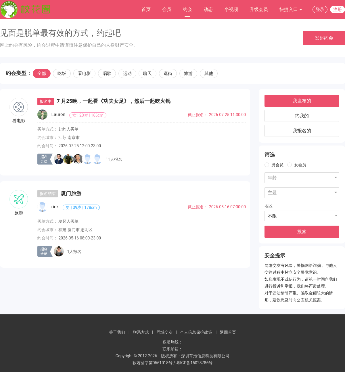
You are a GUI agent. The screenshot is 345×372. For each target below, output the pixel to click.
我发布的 (302, 100)
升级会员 (259, 9)
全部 (41, 73)
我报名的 (302, 130)
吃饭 (61, 73)
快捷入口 (290, 9)
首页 (146, 9)
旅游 (188, 73)
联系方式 (141, 332)
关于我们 (117, 332)
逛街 (168, 73)
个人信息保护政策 (196, 332)
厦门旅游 (71, 193)
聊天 (147, 73)
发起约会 (324, 37)
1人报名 (74, 251)
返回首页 (228, 332)
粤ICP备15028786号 (194, 362)
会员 (166, 9)
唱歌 (107, 73)
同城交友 (164, 332)
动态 (208, 9)
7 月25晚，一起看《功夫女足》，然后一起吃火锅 (113, 101)
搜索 (301, 231)
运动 (127, 73)
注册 (337, 9)
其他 (208, 73)
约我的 (302, 115)
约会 (187, 9)
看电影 (84, 73)
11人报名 (114, 159)
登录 (320, 9)
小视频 (231, 9)
